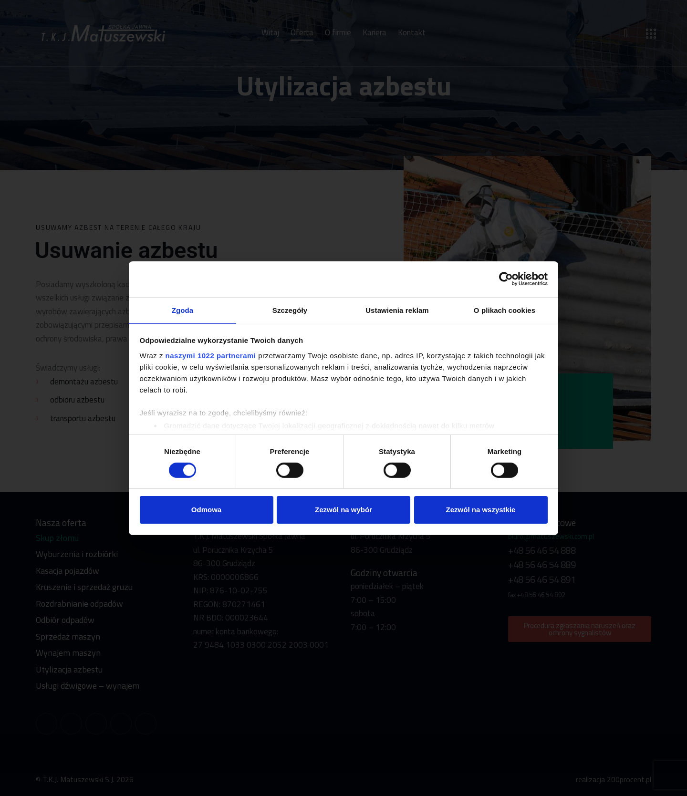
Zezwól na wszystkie (481, 510)
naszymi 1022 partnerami (211, 355)
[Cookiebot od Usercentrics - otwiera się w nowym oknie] (506, 278)
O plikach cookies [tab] (504, 309)
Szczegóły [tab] (289, 309)
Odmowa (206, 510)
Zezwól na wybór (343, 510)
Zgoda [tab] (183, 309)
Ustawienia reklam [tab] (397, 309)
